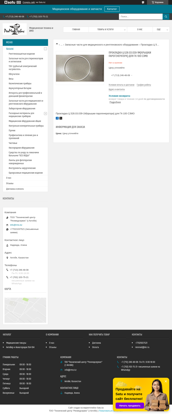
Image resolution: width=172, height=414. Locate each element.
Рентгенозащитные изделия (22, 54)
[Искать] (166, 17)
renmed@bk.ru (142, 347)
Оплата (95, 347)
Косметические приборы (20, 83)
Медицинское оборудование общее (25, 121)
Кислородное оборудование (21, 148)
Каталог (112, 9)
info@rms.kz (16, 225)
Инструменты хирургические (22, 168)
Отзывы (9, 183)
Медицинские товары (16, 343)
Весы (11, 79)
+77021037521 (141, 343)
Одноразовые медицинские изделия (26, 173)
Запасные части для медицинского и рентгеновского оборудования (101, 44)
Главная (76, 29)
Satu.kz (100, 408)
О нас (139, 29)
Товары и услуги (105, 29)
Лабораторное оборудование (22, 108)
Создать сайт (29, 2)
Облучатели (14, 74)
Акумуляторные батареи (20, 88)
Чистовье (13, 143)
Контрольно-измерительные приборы (26, 126)
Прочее (12, 130)
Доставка (96, 343)
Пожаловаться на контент (111, 411)
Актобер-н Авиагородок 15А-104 (20, 347)
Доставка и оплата (15, 189)
